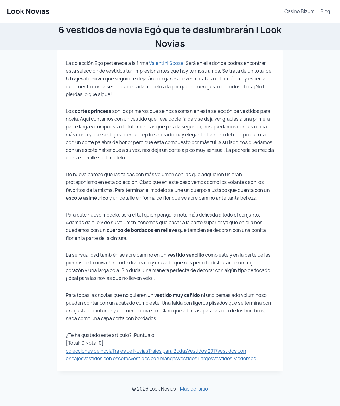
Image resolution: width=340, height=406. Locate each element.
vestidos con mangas (154, 358)
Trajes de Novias (130, 351)
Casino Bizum (299, 11)
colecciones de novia (89, 351)
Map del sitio (194, 388)
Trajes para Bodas (167, 351)
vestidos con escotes (107, 358)
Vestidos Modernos (234, 358)
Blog (325, 11)
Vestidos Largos (195, 358)
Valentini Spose (166, 63)
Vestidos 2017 (202, 351)
